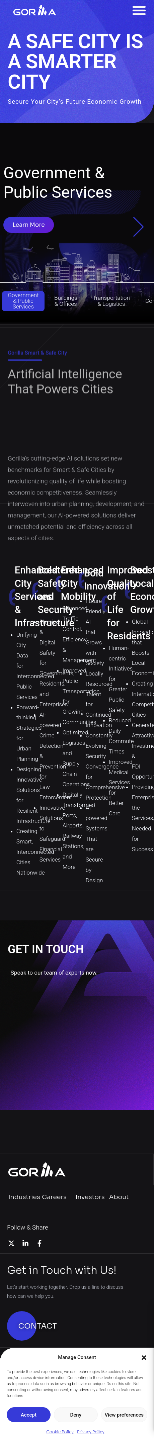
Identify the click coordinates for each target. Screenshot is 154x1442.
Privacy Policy (90, 1431)
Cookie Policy (60, 1431)
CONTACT (37, 1326)
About (119, 1197)
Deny (75, 1415)
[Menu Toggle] (139, 10)
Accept (28, 1415)
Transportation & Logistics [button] (111, 300)
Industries (24, 1197)
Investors (89, 1197)
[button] (144, 1357)
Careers (54, 1197)
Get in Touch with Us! (62, 1270)
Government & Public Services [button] (23, 301)
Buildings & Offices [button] (65, 300)
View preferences (124, 1415)
